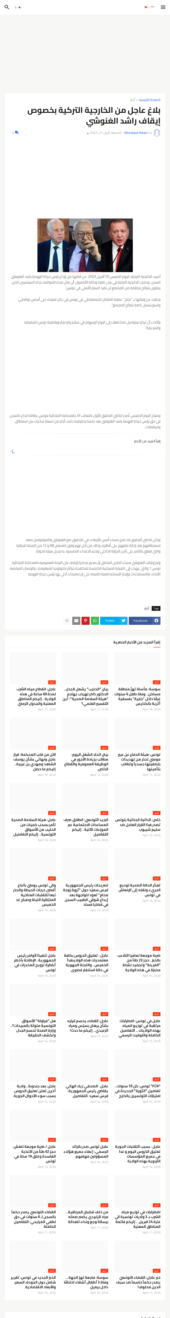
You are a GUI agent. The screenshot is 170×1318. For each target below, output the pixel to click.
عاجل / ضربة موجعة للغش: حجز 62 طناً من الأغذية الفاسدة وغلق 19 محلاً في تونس (34, 1154)
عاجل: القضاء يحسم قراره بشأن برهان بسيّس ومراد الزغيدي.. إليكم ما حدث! (87, 1026)
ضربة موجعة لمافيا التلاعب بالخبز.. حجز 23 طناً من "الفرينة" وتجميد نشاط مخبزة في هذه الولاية (138, 962)
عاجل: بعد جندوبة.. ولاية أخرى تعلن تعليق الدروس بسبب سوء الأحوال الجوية (35, 1091)
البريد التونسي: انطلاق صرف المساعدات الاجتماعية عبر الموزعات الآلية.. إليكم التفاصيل (85, 827)
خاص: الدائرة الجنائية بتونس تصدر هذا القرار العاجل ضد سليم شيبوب (137, 824)
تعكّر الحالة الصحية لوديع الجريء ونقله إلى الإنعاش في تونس (139, 890)
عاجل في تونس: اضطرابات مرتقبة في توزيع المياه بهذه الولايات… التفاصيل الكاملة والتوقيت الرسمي (139, 1028)
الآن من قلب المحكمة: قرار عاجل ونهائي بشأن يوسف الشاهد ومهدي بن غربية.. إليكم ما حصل (34, 761)
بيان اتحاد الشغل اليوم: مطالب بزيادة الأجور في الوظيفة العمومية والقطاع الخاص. (86, 761)
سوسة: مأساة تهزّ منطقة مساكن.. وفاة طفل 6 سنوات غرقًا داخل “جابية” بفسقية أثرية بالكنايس (137, 696)
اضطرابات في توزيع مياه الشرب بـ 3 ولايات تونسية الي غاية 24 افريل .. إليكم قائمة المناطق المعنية (137, 1219)
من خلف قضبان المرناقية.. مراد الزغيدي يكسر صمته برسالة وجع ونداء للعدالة (87, 1217)
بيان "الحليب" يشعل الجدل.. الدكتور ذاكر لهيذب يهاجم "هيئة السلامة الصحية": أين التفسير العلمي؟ (85, 696)
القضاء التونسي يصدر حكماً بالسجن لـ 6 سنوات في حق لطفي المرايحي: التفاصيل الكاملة (33, 1219)
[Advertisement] (85, 54)
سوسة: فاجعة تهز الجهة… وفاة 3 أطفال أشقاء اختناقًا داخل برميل (86, 1282)
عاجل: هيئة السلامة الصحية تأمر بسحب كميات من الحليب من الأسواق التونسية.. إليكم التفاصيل (33, 827)
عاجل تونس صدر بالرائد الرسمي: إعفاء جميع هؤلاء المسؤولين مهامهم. (85, 1151)
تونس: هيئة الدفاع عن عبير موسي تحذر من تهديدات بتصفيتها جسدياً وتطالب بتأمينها (139, 761)
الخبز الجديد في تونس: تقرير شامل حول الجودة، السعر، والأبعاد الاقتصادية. (33, 1282)
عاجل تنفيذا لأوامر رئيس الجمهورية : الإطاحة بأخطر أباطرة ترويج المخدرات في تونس (35, 962)
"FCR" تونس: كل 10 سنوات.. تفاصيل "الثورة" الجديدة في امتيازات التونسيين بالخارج (137, 1091)
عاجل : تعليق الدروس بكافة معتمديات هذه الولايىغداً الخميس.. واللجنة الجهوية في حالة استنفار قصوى (86, 962)
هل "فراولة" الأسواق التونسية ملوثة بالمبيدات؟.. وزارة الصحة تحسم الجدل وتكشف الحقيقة (33, 1028)
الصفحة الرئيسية (149, 100)
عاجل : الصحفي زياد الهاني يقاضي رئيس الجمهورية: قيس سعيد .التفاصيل (87, 1091)
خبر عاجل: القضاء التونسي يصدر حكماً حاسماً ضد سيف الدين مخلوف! (138, 1282)
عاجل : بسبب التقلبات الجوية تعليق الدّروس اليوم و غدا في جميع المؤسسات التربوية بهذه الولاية (137, 1154)
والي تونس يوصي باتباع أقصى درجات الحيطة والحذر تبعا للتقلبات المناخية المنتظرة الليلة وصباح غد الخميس (34, 895)
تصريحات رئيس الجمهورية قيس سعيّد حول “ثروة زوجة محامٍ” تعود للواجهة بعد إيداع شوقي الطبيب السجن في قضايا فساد (85, 895)
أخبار (132, 100)
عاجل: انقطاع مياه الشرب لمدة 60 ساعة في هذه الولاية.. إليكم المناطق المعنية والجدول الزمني (36, 696)
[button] (163, 7)
